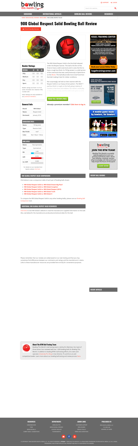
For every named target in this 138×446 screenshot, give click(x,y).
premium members (30, 96)
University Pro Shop (45, 354)
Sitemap (63, 441)
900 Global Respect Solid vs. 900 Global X (38, 194)
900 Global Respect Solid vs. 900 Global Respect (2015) (42, 189)
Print (30, 29)
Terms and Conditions (81, 431)
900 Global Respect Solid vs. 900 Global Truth (39, 191)
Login (113, 2)
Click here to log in (78, 104)
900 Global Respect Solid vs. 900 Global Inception (41, 187)
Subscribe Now (31, 425)
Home (23, 17)
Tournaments (56, 431)
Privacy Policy (81, 429)
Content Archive (56, 429)
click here (37, 169)
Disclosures (81, 427)
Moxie (54, 75)
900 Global (43, 17)
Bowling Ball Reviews (32, 17)
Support (105, 2)
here (78, 356)
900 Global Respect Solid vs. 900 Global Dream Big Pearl (43, 185)
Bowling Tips (56, 425)
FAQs (31, 427)
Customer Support (81, 425)
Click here (24, 210)
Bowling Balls (31, 429)
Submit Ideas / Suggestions (31, 431)
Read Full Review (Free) (57, 99)
